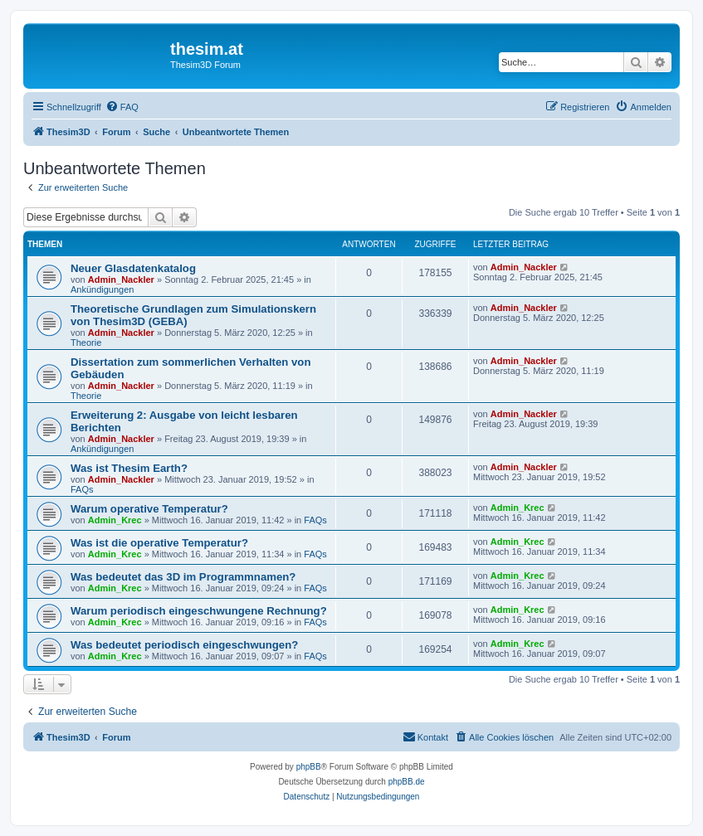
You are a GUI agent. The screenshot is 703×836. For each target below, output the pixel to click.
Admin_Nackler (121, 279)
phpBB (308, 766)
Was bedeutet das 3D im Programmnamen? (183, 577)
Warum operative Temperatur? (149, 509)
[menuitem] (122, 107)
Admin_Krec (115, 520)
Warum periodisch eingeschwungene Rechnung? (199, 611)
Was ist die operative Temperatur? (159, 543)
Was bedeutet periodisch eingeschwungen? (184, 645)
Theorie (86, 343)
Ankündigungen (102, 289)
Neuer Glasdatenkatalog (133, 268)
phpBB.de (406, 781)
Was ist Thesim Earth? (129, 468)
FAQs (82, 489)
